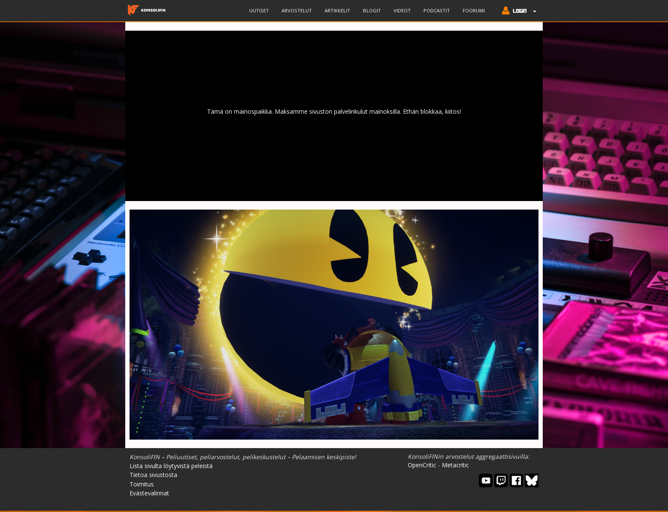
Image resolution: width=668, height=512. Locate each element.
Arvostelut (297, 10)
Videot (402, 10)
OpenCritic (422, 465)
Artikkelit (337, 10)
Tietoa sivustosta (153, 475)
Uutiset (259, 10)
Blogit (372, 10)
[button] (517, 11)
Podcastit (436, 10)
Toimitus (142, 484)
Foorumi (474, 10)
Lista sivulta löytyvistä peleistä (171, 466)
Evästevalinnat (149, 493)
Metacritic (455, 465)
